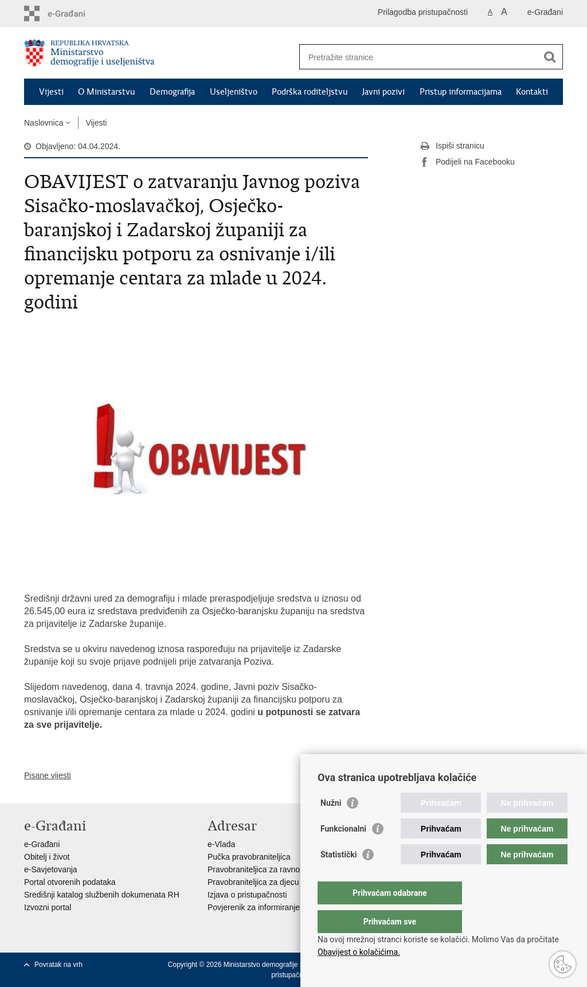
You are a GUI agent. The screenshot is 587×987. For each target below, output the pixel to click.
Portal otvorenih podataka (70, 882)
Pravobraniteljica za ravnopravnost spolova (284, 869)
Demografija (172, 92)
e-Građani (545, 12)
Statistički (338, 877)
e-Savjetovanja (50, 869)
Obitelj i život (46, 856)
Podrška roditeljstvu (309, 92)
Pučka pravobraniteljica (249, 856)
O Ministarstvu (106, 92)
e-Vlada (221, 844)
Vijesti (51, 92)
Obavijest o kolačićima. (359, 952)
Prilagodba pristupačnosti (423, 12)
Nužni (330, 825)
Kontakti (532, 92)
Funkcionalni (343, 851)
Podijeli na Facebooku (467, 162)
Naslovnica (43, 122)
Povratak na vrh (58, 965)
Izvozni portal (47, 907)
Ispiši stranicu (452, 146)
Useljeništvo (233, 92)
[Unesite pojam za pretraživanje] (419, 57)
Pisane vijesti (47, 775)
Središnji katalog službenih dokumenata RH (101, 894)
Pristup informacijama (461, 92)
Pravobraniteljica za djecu (253, 882)
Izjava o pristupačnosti (247, 894)
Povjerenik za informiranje (254, 907)
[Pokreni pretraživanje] (549, 57)
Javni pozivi (383, 92)
